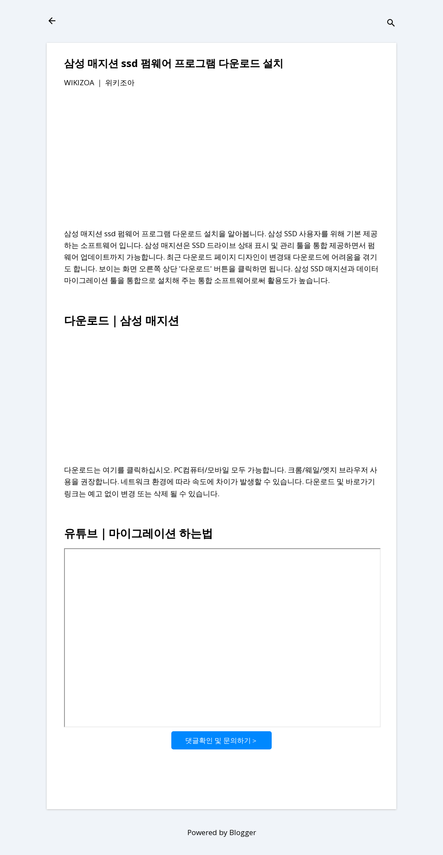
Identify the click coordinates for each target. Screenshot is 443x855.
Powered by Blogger (221, 832)
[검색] (391, 23)
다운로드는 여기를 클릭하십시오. (118, 470)
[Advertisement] (221, 159)
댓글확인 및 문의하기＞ (221, 740)
